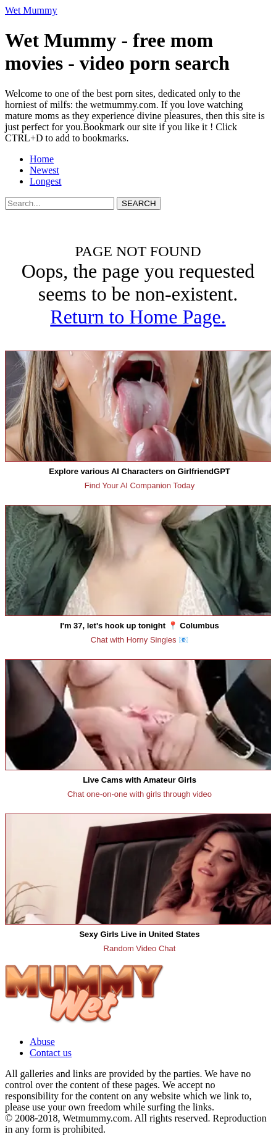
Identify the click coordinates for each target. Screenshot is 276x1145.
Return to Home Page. (137, 317)
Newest (44, 170)
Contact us (51, 1052)
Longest (46, 181)
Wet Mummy (31, 10)
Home (42, 159)
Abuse (42, 1041)
